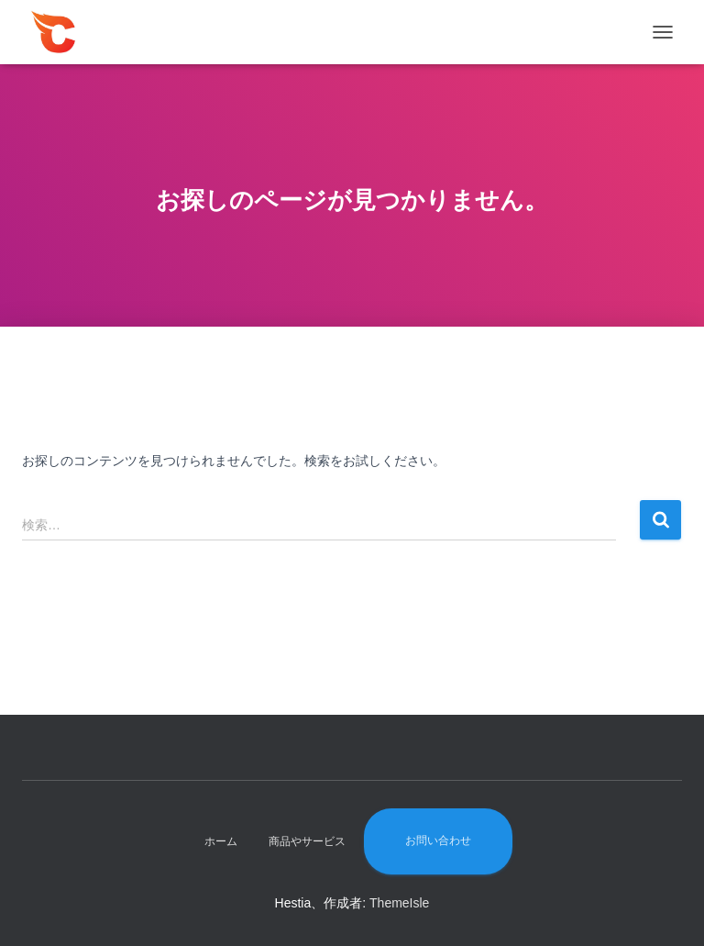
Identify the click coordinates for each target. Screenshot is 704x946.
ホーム (220, 841)
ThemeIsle (399, 903)
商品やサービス (307, 841)
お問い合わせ (438, 840)
